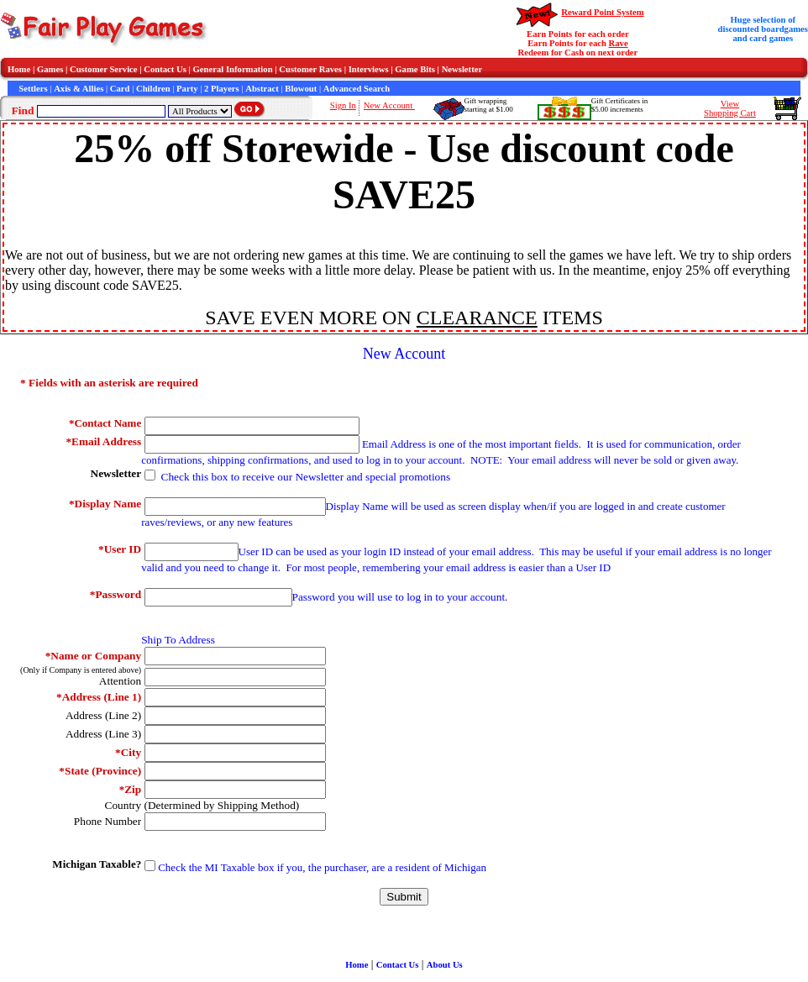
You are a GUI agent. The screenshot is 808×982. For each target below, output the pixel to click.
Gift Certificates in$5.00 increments (619, 105)
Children (153, 88)
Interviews (369, 69)
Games (50, 69)
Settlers (32, 88)
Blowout (301, 88)
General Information (233, 69)
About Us (445, 964)
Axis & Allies (78, 88)
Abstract (262, 88)
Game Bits (415, 69)
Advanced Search (356, 88)
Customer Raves (310, 69)
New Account (389, 105)
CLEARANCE (477, 317)
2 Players (221, 88)
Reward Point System (602, 12)
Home (19, 69)
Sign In (343, 105)
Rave (618, 43)
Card (120, 88)
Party (186, 88)
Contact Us (165, 69)
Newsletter (462, 69)
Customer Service (104, 69)
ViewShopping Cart (730, 108)
